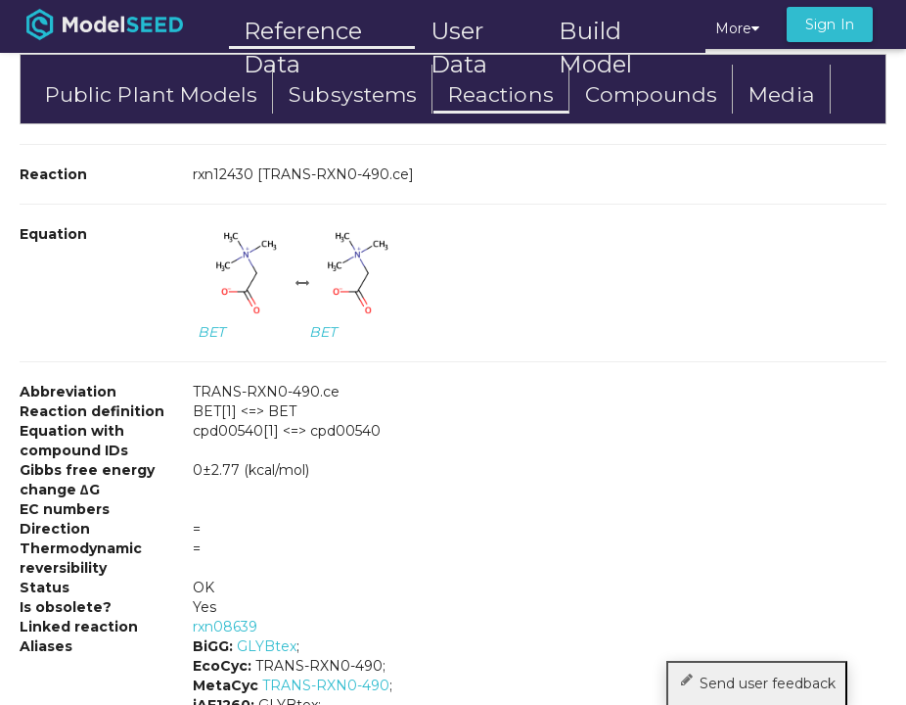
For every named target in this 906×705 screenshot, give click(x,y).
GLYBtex (266, 646)
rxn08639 (225, 626)
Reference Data (303, 31)
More (737, 28)
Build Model (595, 33)
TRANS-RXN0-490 (325, 685)
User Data (458, 33)
